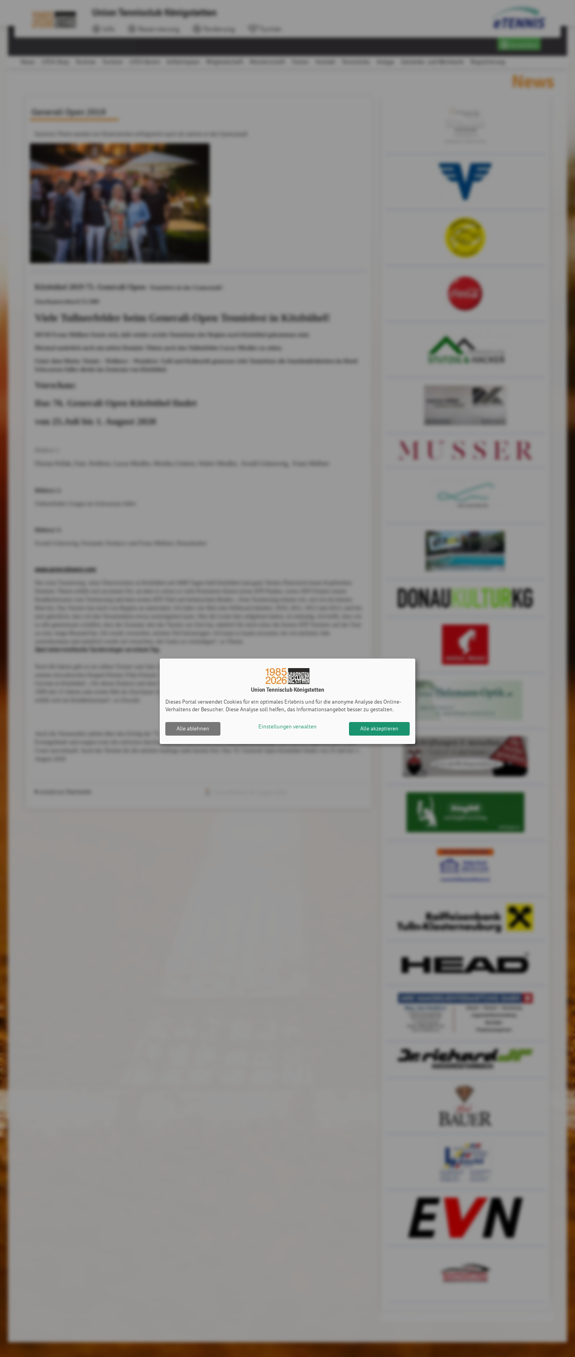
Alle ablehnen (192, 729)
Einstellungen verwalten (287, 729)
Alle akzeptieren (379, 729)
